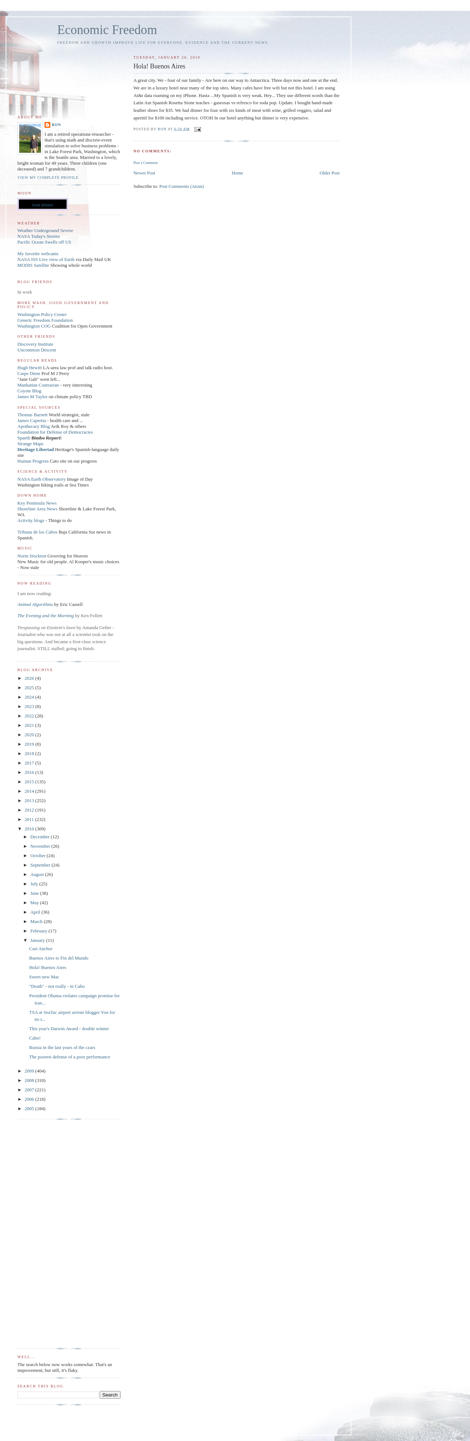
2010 (30, 828)
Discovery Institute (35, 344)
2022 (30, 716)
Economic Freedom (107, 30)
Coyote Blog (29, 390)
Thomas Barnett (32, 414)
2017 (30, 763)
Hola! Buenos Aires (47, 967)
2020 (30, 734)
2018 (30, 753)
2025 (30, 687)
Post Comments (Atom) (181, 186)
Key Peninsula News (36, 503)
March (37, 921)
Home (237, 173)
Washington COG (34, 326)
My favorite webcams (37, 253)
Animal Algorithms (35, 604)
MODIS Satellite (33, 265)
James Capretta (31, 420)
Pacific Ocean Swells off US (44, 242)
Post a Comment (145, 163)
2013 (30, 800)
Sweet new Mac (44, 976)
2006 (30, 1099)
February (39, 931)
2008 (30, 1080)
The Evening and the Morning (46, 615)
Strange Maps (30, 443)
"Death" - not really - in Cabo (57, 986)
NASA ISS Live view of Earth (46, 259)
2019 (30, 744)
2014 (30, 791)
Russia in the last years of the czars (62, 1047)
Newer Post (144, 173)
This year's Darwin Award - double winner (69, 1028)
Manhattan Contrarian (38, 385)
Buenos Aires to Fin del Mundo (58, 958)
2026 (30, 678)
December (40, 836)
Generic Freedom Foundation (45, 320)
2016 (30, 772)
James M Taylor (33, 396)
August (37, 874)
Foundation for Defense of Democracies (55, 432)
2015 (30, 781)
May (35, 902)
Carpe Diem (28, 373)
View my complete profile (48, 178)
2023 (30, 706)
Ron (56, 125)
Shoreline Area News (37, 508)
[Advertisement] (46, 1234)
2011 (30, 819)
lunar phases (42, 205)
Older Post (330, 173)
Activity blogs (30, 520)
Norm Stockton (31, 556)
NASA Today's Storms (38, 236)
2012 (30, 810)
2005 (30, 1108)
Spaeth (23, 438)
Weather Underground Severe (45, 230)
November (40, 846)
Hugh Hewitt (29, 367)
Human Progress (33, 461)
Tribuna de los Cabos (37, 532)
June (35, 893)
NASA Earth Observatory (41, 479)
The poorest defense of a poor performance (69, 1056)
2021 (30, 725)
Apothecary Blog (34, 426)
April (36, 912)
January (38, 940)
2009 (30, 1071)
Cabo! (35, 1038)
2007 (30, 1089)
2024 (30, 697)
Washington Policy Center (42, 314)
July (34, 883)
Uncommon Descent (36, 350)
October (38, 855)
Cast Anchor (41, 948)
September (41, 865)
